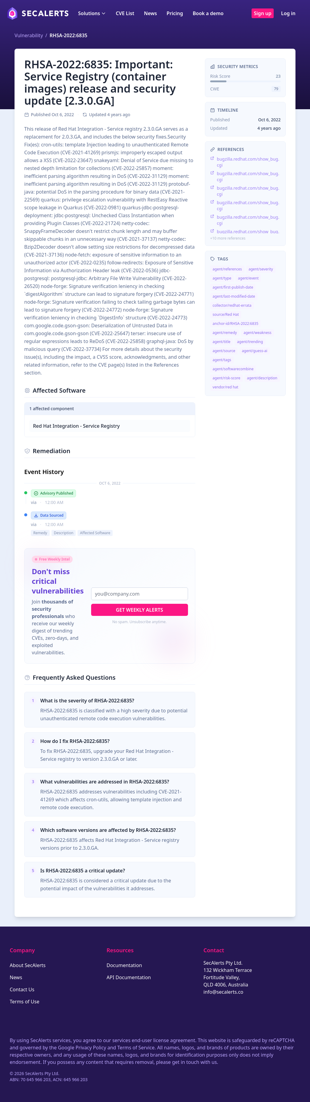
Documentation (124, 965)
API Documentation (129, 977)
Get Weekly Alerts (139, 610)
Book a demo (208, 13)
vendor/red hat (225, 387)
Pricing (175, 13)
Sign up (263, 13)
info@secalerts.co (223, 992)
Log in (288, 13)
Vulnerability (29, 35)
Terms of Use (24, 1001)
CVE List (125, 13)
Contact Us (22, 989)
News (150, 13)
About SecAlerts (27, 965)
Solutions (92, 13)
